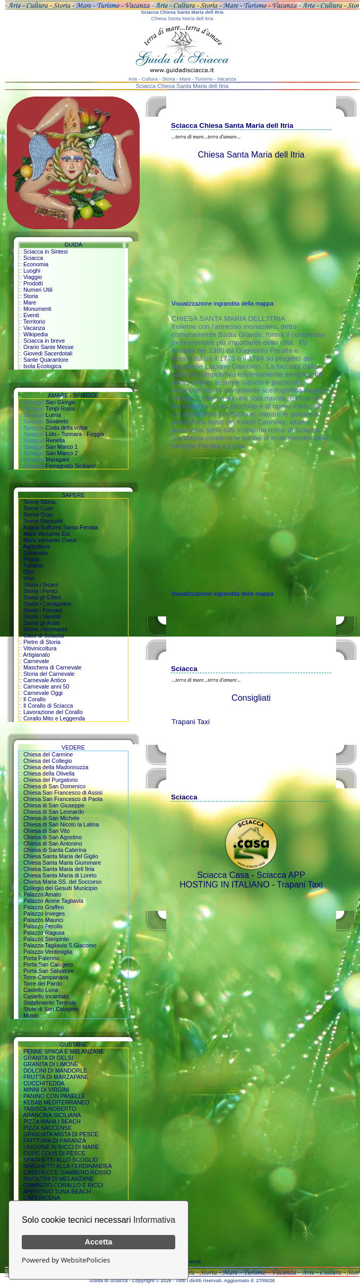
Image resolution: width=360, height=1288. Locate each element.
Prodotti (33, 283)
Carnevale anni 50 (46, 686)
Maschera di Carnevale (52, 667)
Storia (30, 296)
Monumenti (37, 309)
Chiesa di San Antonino (52, 843)
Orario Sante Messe (48, 347)
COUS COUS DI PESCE (54, 1153)
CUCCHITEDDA (44, 1083)
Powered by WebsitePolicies (66, 1260)
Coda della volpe (67, 427)
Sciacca (33, 258)
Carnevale (36, 661)
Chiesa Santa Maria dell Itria (59, 869)
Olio (28, 572)
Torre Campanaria (45, 977)
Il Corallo (34, 699)
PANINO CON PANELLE (54, 1096)
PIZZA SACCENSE (47, 1128)
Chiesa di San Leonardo (53, 811)
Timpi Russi (60, 408)
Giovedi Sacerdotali (47, 353)
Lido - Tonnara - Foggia (75, 434)
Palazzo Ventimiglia (47, 951)
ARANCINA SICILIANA (52, 1115)
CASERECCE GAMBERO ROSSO (67, 1172)
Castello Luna (40, 990)
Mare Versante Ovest (49, 540)
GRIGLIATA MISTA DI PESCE (61, 1134)
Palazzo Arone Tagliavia (53, 901)
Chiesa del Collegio (47, 761)
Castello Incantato (45, 996)
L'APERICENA (42, 1198)
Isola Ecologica (42, 366)
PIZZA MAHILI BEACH (52, 1121)
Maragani (57, 459)
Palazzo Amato (42, 894)
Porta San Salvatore (48, 971)
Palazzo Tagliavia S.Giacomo (60, 945)
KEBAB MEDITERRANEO (56, 1102)
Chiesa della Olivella (49, 773)
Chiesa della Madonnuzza (56, 767)
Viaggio (32, 277)
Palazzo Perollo (43, 926)
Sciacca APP (280, 875)
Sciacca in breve (44, 340)
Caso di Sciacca (43, 635)
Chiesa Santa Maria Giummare (62, 862)
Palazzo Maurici (43, 920)
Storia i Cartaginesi (47, 604)
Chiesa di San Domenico (54, 786)
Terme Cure (38, 508)
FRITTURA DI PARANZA (54, 1140)
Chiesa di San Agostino (52, 837)
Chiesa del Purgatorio (50, 780)
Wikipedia (35, 334)
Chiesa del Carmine (48, 754)
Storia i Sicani (40, 584)
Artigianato (36, 654)
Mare (29, 302)
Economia (35, 264)
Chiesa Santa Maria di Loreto (60, 875)
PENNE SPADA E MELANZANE (64, 1051)
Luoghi (31, 270)
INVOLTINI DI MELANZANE (58, 1179)
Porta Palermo (41, 958)
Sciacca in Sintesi (45, 251)
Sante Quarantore (45, 359)
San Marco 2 (62, 453)
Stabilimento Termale (49, 1002)
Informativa (154, 1219)
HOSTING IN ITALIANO (224, 884)
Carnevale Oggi (43, 693)
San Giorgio (60, 402)
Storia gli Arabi (41, 623)
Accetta (99, 1242)
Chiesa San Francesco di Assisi (62, 792)
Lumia (53, 415)
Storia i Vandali (42, 616)
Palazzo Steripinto (46, 939)
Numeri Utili (38, 289)
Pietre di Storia (42, 642)
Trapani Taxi (191, 722)
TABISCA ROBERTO (49, 1109)
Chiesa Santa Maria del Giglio (60, 856)
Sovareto (57, 421)
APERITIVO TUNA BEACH (57, 1191)
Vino (29, 578)
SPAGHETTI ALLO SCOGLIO (60, 1159)
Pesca (31, 559)
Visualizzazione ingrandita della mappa (222, 303)
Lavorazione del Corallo (53, 712)
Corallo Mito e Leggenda (54, 718)
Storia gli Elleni (42, 597)
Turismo (33, 565)
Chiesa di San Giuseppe (53, 805)
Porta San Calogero (48, 964)
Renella (55, 440)
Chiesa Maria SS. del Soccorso (62, 881)
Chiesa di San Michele (51, 818)
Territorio (34, 321)
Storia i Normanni (45, 629)
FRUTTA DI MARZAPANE (56, 1077)
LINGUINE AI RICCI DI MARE (61, 1147)
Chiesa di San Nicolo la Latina (61, 824)
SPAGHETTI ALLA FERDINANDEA (67, 1166)
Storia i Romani (42, 610)
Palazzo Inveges (44, 913)
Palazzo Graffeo (43, 907)
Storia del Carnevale (49, 674)
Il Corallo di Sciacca (48, 705)
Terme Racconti (43, 521)
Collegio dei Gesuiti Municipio (60, 888)
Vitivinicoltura (40, 648)
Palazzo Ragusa (44, 932)
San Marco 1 (62, 446)
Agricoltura (36, 546)
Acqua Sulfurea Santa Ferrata (60, 527)
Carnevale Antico (44, 680)
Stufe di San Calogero (51, 1009)
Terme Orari (38, 514)
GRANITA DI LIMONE (50, 1064)
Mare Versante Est (46, 533)
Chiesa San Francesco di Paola (62, 799)
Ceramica (35, 553)
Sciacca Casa (223, 875)
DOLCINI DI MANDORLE (55, 1070)
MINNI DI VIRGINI (46, 1089)
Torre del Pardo (42, 983)
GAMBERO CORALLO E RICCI (63, 1185)
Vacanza (34, 328)
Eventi (31, 315)
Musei (30, 1015)
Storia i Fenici (40, 591)
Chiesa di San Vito (46, 831)
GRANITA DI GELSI (48, 1058)
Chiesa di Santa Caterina (54, 850)
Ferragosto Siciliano (71, 466)
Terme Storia (39, 502)
